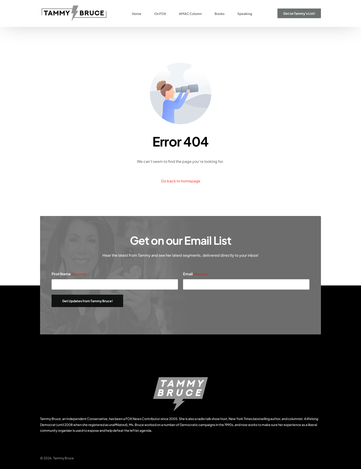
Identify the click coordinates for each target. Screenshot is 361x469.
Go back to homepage (180, 180)
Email (195, 274)
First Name (69, 274)
